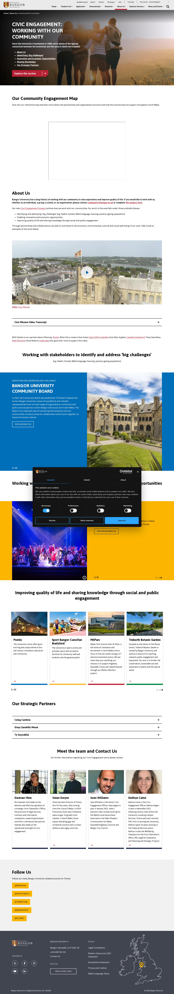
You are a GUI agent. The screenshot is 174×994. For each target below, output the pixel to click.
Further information (106, 531)
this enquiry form (134, 202)
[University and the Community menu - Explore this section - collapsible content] (30, 73)
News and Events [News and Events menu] (155, 6)
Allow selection (87, 521)
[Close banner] (138, 471)
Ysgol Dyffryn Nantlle (98, 337)
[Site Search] (167, 6)
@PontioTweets (22, 894)
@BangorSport (22, 910)
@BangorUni (20, 886)
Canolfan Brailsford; (135, 337)
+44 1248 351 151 (58, 952)
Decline (52, 521)
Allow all (121, 521)
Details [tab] (87, 480)
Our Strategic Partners (28, 65)
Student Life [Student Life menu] (65, 6)
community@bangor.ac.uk (100, 202)
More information (23, 424)
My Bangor (111, 2)
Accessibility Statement (98, 962)
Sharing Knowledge (26, 62)
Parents (101, 2)
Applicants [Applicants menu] (80, 6)
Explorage (44, 340)
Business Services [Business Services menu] (136, 6)
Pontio (56, 337)
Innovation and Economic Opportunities (36, 58)
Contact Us (55, 956)
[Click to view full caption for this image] (84, 577)
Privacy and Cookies (97, 968)
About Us (13, 13)
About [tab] (123, 480)
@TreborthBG (21, 902)
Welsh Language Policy (98, 973)
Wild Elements (18, 340)
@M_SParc (19, 918)
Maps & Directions (63, 971)
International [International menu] (94, 6)
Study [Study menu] (53, 6)
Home (6, 13)
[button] (87, 322)
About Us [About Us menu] (120, 6)
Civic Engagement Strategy (32, 208)
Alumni (92, 2)
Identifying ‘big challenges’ (30, 55)
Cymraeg (131, 2)
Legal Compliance (96, 948)
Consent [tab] (50, 480)
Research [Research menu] (108, 6)
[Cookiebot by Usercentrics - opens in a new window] (121, 471)
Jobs (119, 2)
